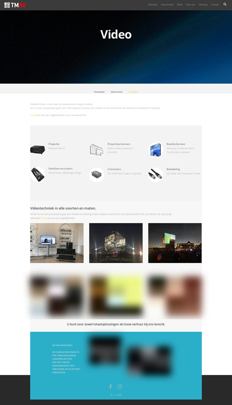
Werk (180, 4)
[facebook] (111, 386)
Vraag (33, 115)
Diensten (153, 4)
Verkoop (203, 4)
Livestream (133, 92)
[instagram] (120, 386)
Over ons (190, 4)
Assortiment (167, 4)
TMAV (114, 395)
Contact (215, 4)
